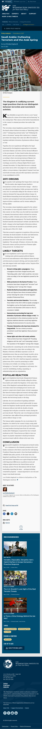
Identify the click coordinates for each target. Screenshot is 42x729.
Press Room (6, 685)
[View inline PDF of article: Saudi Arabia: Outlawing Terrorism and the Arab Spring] (21, 505)
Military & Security (13, 22)
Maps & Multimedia (10, 16)
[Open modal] (12, 28)
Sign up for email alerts (14, 648)
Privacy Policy (14, 726)
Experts (15, 14)
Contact (5, 683)
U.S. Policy (7, 632)
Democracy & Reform (10, 629)
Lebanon (9, 24)
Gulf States (16, 24)
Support (32, 14)
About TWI (6, 708)
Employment (5, 726)
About (24, 14)
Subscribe (6, 687)
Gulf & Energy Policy (24, 629)
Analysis (5, 14)
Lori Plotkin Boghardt (10, 44)
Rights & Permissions (25, 726)
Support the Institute (17, 708)
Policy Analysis (6, 33)
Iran (3, 24)
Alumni (27, 708)
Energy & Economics (25, 22)
